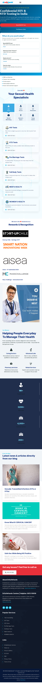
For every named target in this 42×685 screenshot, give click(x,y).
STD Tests (7, 626)
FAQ (5, 659)
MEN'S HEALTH (8, 634)
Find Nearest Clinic (21, 30)
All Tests (6, 656)
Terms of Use (7, 664)
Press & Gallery (8, 653)
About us (6, 650)
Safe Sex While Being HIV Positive (18, 556)
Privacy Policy (8, 661)
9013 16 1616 (9, 575)
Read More (22, 682)
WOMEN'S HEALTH (9, 637)
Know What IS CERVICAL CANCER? (19, 525)
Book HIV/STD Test (21, 26)
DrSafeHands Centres (10, 647)
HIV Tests (6, 623)
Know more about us (30, 591)
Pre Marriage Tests (9, 629)
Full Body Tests (8, 631)
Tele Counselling (8, 620)
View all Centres (7, 605)
